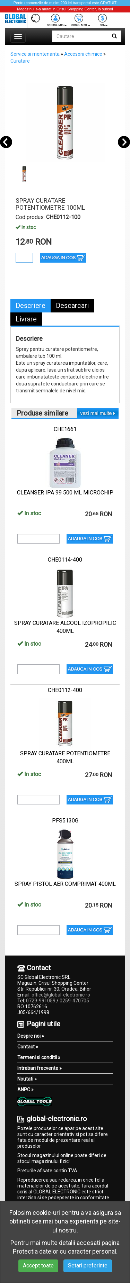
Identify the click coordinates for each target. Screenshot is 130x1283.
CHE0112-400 (65, 690)
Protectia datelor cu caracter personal (64, 1251)
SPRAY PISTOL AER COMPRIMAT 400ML (65, 884)
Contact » (27, 1046)
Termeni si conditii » (38, 1057)
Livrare (26, 319)
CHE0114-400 (65, 559)
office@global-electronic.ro (61, 995)
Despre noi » (30, 1036)
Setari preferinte (87, 1265)
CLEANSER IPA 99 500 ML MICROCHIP (65, 492)
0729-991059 (40, 1000)
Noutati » (27, 1079)
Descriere (30, 305)
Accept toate (38, 1265)
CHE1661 (65, 429)
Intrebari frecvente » (39, 1068)
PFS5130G (65, 820)
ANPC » (25, 1089)
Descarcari (72, 305)
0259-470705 (74, 1000)
